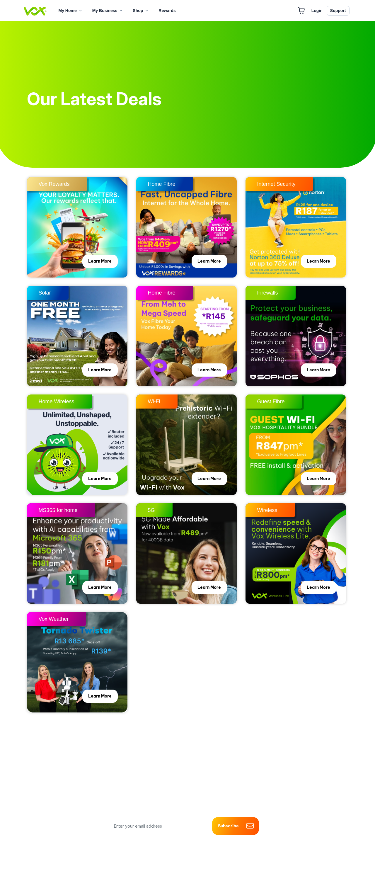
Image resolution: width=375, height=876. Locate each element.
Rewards (166, 10)
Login (317, 10)
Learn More (99, 261)
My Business (104, 10)
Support (338, 10)
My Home (68, 10)
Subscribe (235, 826)
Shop (138, 10)
